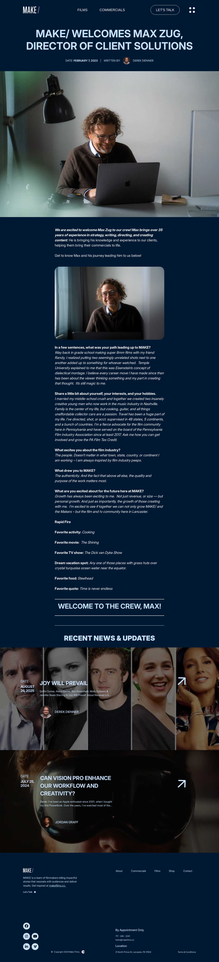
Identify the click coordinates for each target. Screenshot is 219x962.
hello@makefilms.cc (124, 940)
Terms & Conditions (187, 952)
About (119, 871)
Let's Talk (165, 10)
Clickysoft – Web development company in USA (83, 951)
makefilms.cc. (57, 885)
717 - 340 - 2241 (122, 936)
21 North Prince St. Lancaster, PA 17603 (133, 952)
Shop (172, 871)
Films (83, 10)
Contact (187, 871)
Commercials (112, 10)
